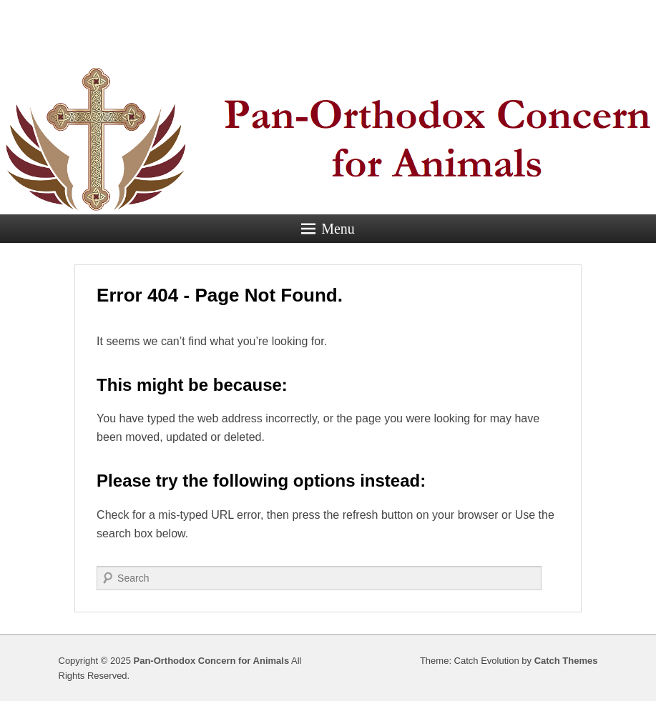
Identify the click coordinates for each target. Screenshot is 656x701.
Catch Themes (566, 660)
